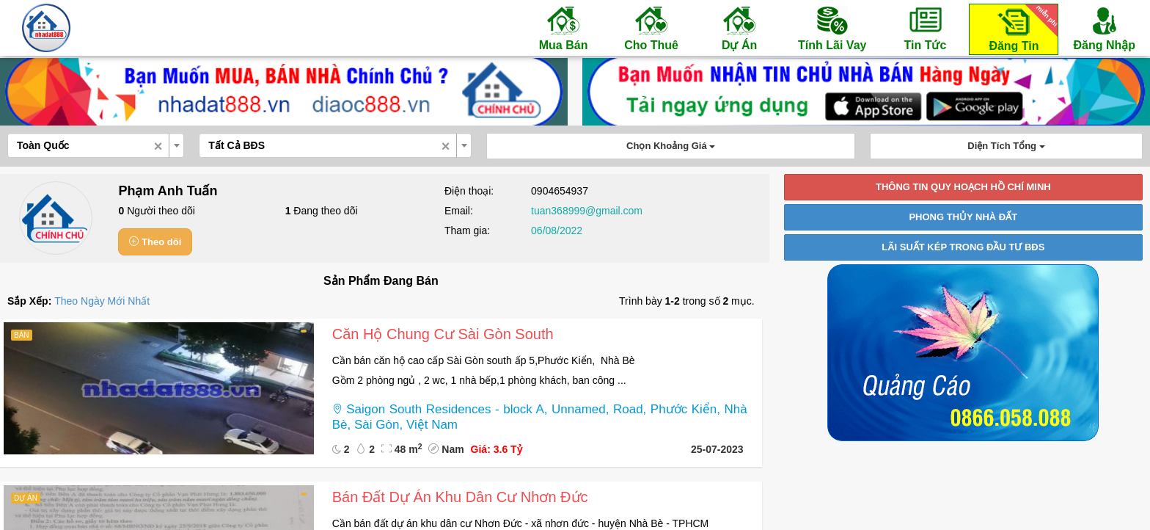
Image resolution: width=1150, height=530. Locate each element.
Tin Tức (925, 27)
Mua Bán (563, 27)
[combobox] (95, 145)
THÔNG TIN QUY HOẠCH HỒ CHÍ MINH (963, 186)
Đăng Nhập (1104, 27)
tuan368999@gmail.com (586, 211)
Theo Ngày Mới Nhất (102, 301)
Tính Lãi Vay (832, 27)
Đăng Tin (1021, 28)
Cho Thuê (651, 27)
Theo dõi (155, 241)
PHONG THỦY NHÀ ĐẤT (963, 216)
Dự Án (739, 27)
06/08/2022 (556, 230)
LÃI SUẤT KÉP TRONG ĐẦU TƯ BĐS (963, 247)
